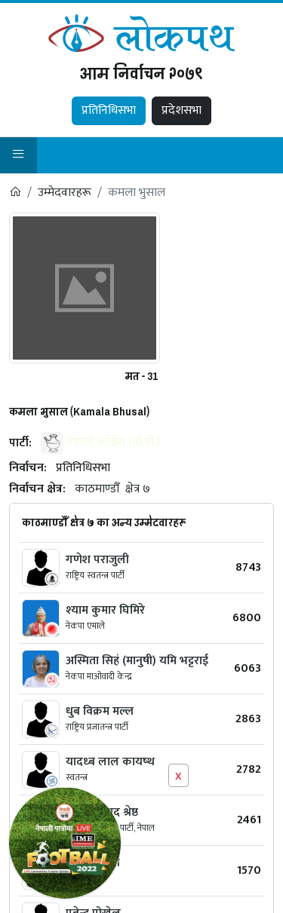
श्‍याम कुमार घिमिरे (105, 610)
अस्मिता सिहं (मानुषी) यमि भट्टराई (137, 661)
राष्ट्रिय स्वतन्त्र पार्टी (95, 575)
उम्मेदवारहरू (64, 192)
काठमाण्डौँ (97, 489)
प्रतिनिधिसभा (109, 110)
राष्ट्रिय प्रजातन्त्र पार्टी (97, 726)
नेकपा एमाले (85, 625)
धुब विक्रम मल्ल (100, 711)
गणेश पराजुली (97, 560)
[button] (18, 155)
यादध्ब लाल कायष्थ (110, 762)
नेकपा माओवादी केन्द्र (99, 676)
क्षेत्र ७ (137, 489)
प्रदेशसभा (181, 110)
